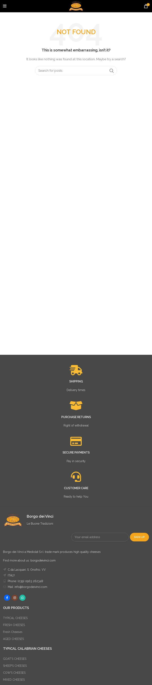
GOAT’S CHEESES (14, 658)
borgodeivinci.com (43, 560)
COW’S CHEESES (14, 672)
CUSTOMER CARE (76, 488)
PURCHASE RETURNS (76, 417)
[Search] (76, 70)
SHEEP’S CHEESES (15, 665)
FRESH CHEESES (14, 625)
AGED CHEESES (13, 639)
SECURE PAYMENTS (76, 452)
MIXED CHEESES (14, 679)
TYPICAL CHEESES (15, 618)
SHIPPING (76, 381)
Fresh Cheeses (12, 632)
